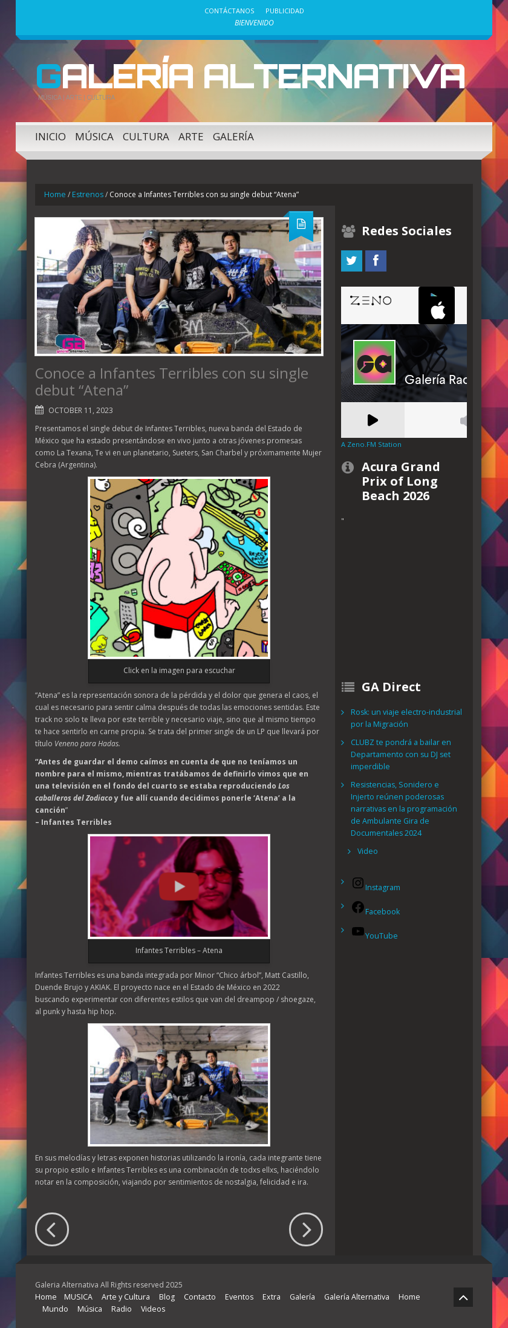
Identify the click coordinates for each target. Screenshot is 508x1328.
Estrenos (86, 192)
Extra (264, 1294)
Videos (149, 1306)
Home (54, 192)
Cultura (146, 134)
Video (367, 837)
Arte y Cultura (122, 1294)
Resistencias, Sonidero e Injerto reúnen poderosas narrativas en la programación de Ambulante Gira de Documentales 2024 (406, 800)
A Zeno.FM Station (370, 442)
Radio (118, 1306)
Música (94, 134)
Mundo (54, 1306)
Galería (233, 134)
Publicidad (284, 10)
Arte (191, 134)
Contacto (195, 1294)
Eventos (233, 1294)
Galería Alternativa (235, 74)
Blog (163, 1294)
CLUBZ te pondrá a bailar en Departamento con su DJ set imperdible (400, 752)
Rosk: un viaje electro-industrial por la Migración (404, 716)
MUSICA (76, 1294)
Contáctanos (229, 10)
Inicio (50, 134)
